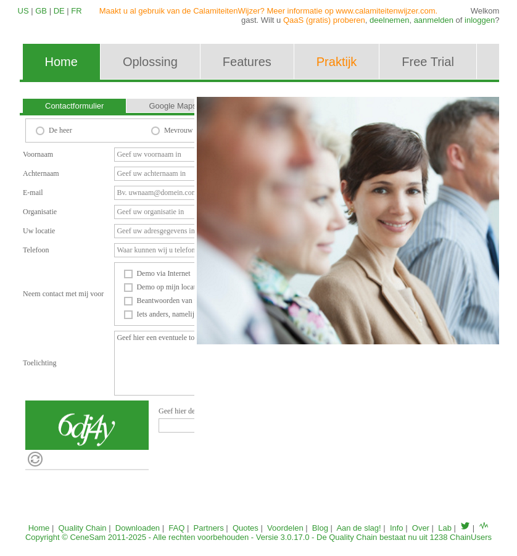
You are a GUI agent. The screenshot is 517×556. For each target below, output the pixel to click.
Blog (320, 528)
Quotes (245, 528)
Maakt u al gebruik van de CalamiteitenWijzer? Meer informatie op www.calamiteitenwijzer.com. (268, 10)
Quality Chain (83, 528)
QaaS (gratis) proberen (324, 20)
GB (41, 10)
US (23, 10)
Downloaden (137, 528)
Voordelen (285, 528)
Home (39, 528)
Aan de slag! (358, 528)
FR (76, 10)
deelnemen (389, 20)
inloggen (480, 20)
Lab (445, 528)
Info (396, 528)
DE (59, 10)
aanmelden (433, 20)
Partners (209, 528)
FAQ (176, 528)
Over (420, 528)
